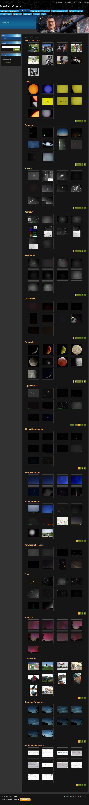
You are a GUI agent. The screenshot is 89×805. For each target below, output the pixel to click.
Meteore (6, 38)
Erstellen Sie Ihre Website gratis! (10, 799)
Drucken (86, 2)
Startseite (60, 2)
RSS (79, 2)
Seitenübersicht (71, 2)
